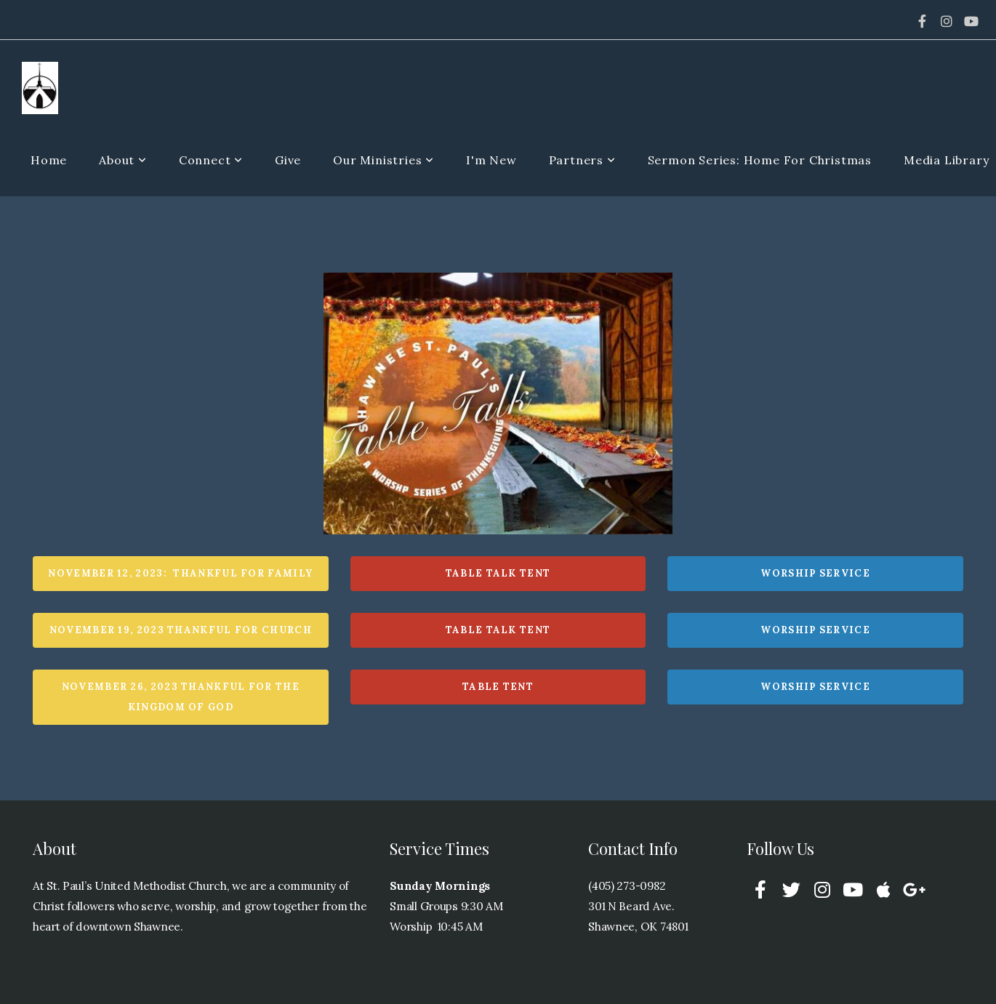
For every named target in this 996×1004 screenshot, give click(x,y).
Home (49, 160)
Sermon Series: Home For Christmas (760, 160)
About (123, 160)
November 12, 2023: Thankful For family (180, 573)
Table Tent (498, 686)
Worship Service (815, 573)
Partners (582, 160)
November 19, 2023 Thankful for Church (180, 630)
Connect (211, 160)
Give (288, 160)
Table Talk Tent (498, 573)
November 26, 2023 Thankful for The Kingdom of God (181, 696)
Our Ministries (383, 160)
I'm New (491, 160)
